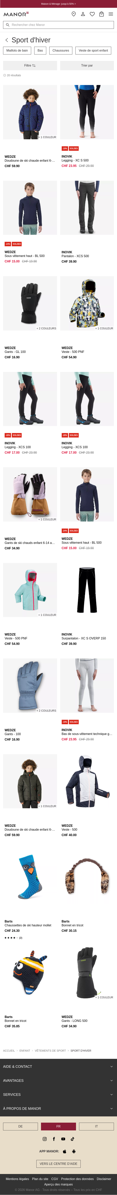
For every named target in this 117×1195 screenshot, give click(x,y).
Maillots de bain (17, 50)
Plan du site (40, 1179)
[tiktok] (72, 1139)
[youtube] (63, 1139)
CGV (54, 1179)
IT (96, 1126)
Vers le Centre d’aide (58, 1163)
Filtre (30, 66)
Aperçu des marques (58, 1184)
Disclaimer (104, 1179)
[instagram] (45, 1139)
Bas (40, 50)
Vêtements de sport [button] (50, 1050)
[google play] (74, 1151)
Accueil (9, 1050)
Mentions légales (17, 1179)
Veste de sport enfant (93, 50)
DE (20, 1126)
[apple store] (64, 1151)
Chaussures (61, 50)
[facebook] (54, 1139)
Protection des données (77, 1179)
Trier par (87, 65)
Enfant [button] (25, 1050)
